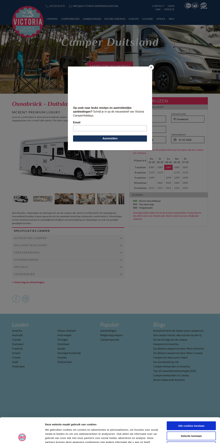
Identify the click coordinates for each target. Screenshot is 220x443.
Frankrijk (17, 348)
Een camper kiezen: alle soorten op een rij (177, 335)
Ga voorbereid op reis (166, 361)
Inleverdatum (178, 134)
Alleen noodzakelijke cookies (191, 421)
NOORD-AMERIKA (114, 18)
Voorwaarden (26, 259)
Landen (20, 324)
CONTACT (158, 5)
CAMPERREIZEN (70, 18)
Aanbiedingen (108, 330)
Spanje (61, 348)
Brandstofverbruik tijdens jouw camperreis (178, 330)
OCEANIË (147, 18)
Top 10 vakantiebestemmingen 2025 (174, 370)
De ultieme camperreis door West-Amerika (178, 348)
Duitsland (17, 344)
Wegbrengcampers (111, 335)
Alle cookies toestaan (191, 401)
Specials (21, 266)
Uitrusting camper (30, 238)
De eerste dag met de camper (170, 339)
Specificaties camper (32, 230)
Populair (109, 324)
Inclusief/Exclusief (30, 245)
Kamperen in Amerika (166, 344)
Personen (138, 124)
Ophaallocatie (140, 113)
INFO (171, 18)
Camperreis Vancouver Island (170, 357)
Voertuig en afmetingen (28, 282)
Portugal (62, 339)
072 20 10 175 (57, 5)
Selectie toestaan (191, 411)
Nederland (18, 366)
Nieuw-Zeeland (66, 330)
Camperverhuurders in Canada (171, 375)
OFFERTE (169, 9)
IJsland (16, 357)
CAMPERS (52, 18)
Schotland (63, 344)
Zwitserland (64, 361)
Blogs (159, 324)
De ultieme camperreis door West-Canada (178, 353)
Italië (15, 361)
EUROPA (134, 18)
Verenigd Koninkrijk (69, 353)
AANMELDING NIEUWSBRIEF (110, 65)
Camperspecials (109, 339)
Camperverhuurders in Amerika (171, 366)
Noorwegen (64, 335)
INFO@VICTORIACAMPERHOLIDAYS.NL (95, 5)
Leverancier (24, 274)
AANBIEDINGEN (92, 18)
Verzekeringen (27, 252)
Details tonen (186, 436)
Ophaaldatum (140, 134)
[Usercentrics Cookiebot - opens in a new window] (22, 436)
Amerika (17, 330)
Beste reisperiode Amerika (169, 379)
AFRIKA (160, 18)
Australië (17, 335)
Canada (16, 339)
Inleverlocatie (178, 113)
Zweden (62, 357)
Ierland (16, 353)
